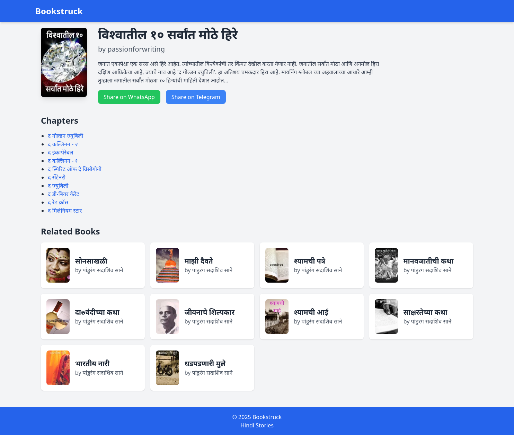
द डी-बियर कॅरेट (63, 194)
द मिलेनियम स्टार (65, 210)
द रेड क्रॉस (58, 202)
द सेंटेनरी (56, 177)
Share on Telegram (195, 97)
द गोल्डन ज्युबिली (65, 136)
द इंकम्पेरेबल (60, 152)
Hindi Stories (257, 425)
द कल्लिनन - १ (63, 161)
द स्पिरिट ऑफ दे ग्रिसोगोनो (74, 169)
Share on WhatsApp (129, 97)
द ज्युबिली (58, 185)
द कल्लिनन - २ (63, 144)
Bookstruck (59, 11)
